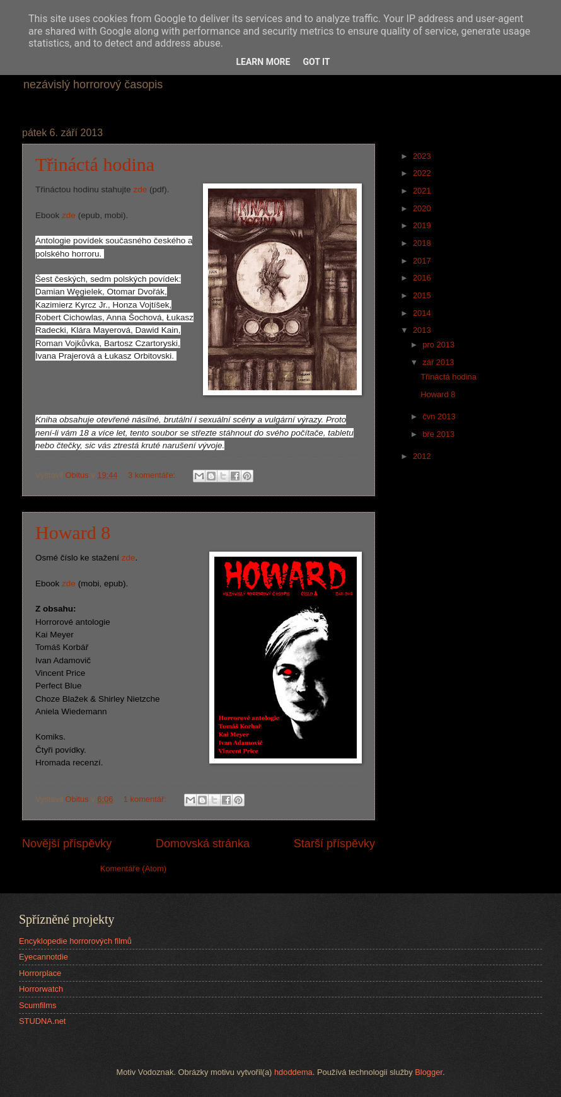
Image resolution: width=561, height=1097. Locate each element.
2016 (423, 277)
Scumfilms (37, 1005)
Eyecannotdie (43, 956)
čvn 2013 (440, 416)
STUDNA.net (42, 1021)
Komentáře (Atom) (133, 868)
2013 (423, 330)
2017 (423, 260)
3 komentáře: (153, 475)
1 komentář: (146, 799)
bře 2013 (439, 434)
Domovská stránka (203, 843)
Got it (316, 62)
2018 (423, 243)
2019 (423, 225)
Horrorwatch (41, 989)
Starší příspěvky (334, 843)
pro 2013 (439, 344)
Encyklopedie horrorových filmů (75, 941)
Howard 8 (72, 532)
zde (140, 189)
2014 (423, 313)
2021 (423, 190)
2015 (423, 295)
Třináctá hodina (94, 164)
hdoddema (293, 1072)
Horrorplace (40, 973)
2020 (423, 208)
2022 (423, 173)
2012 (423, 456)
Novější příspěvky (67, 843)
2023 (423, 156)
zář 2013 (439, 362)
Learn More (263, 62)
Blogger (428, 1072)
